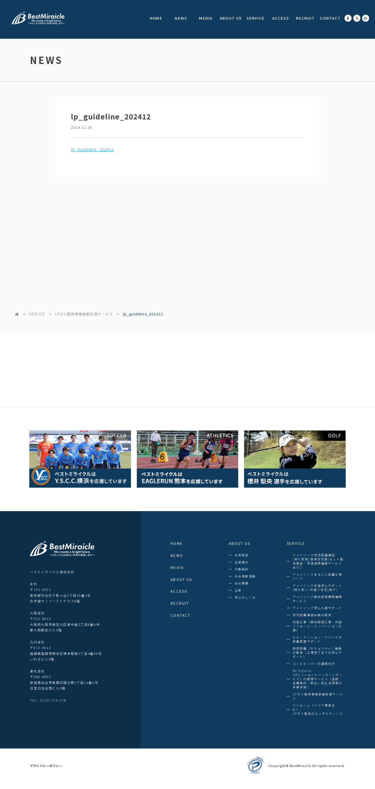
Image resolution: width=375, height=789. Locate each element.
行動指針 (242, 569)
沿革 (238, 590)
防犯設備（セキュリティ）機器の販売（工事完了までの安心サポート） (317, 652)
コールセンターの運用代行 (314, 664)
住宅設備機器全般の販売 (312, 615)
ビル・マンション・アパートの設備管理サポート (317, 639)
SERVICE (255, 18)
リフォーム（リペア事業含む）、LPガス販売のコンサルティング (318, 709)
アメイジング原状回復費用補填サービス (317, 599)
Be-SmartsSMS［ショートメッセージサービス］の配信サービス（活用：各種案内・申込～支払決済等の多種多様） (318, 679)
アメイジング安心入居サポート (317, 608)
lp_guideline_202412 (92, 149)
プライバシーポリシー (46, 766)
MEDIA (206, 18)
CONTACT (330, 18)
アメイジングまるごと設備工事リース (317, 576)
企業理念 (242, 562)
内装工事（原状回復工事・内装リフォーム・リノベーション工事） (317, 626)
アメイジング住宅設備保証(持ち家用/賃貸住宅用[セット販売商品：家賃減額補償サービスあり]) (318, 561)
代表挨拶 (242, 555)
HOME (156, 18)
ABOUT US (231, 18)
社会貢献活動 (245, 576)
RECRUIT (305, 18)
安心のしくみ (245, 597)
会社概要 (242, 583)
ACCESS (280, 18)
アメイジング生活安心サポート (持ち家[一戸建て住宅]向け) (317, 588)
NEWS (181, 18)
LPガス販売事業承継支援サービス (84, 313)
